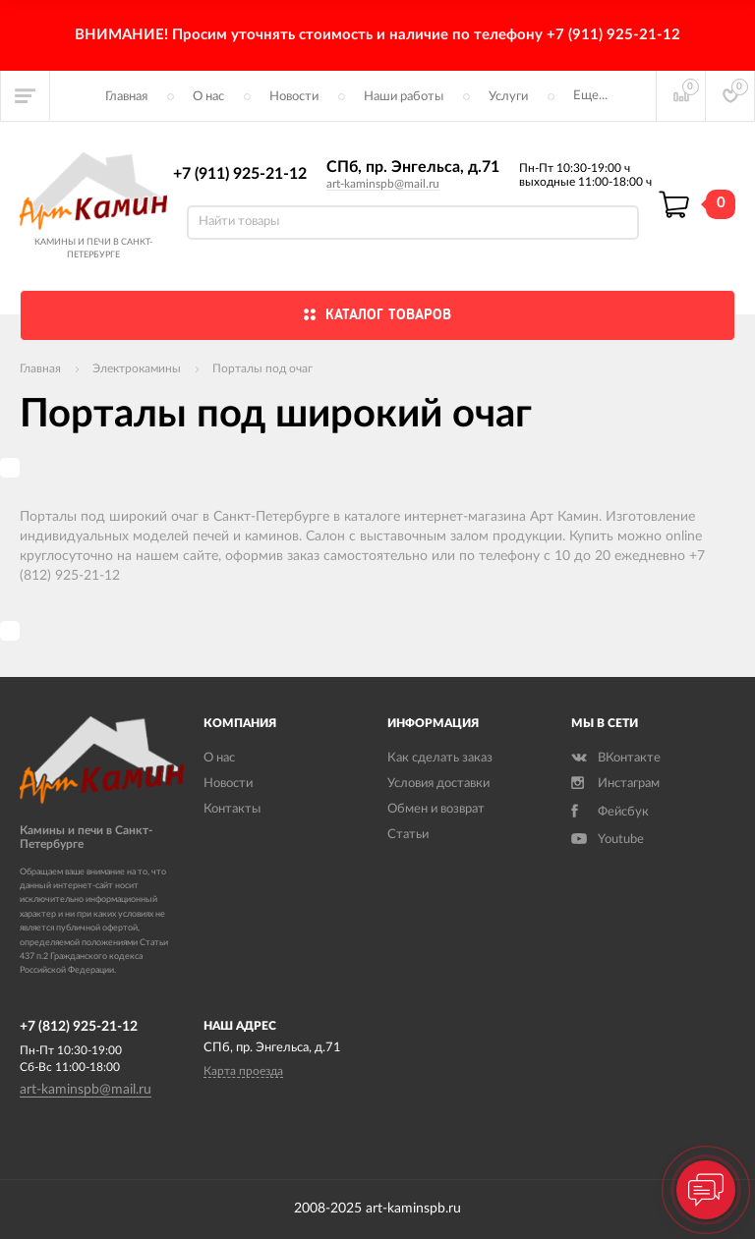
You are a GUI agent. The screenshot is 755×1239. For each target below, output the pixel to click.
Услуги (508, 96)
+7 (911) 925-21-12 (240, 174)
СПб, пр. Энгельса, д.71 (412, 167)
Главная (126, 96)
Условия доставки (438, 783)
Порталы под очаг (262, 368)
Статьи (408, 834)
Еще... (590, 95)
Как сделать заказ (440, 758)
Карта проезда (243, 1071)
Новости (294, 96)
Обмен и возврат (436, 809)
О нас (208, 96)
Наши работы (403, 96)
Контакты (232, 809)
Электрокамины (136, 368)
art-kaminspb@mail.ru (382, 184)
